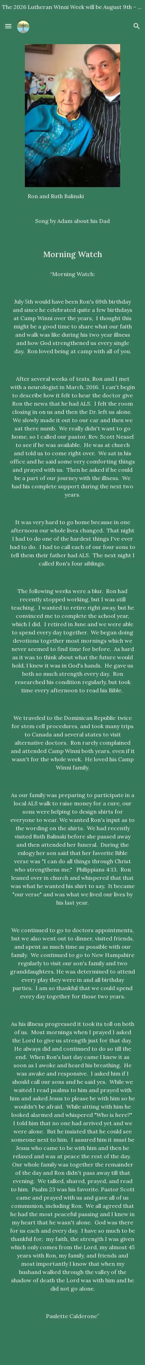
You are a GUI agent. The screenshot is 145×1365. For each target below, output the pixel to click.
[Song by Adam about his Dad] (72, 221)
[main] (72, 196)
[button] (8, 26)
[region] (72, 8)
